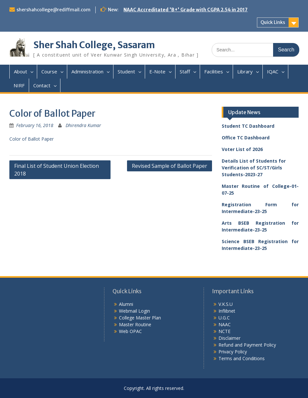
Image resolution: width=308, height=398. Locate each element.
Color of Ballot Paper (31, 139)
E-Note (157, 71)
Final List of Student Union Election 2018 (56, 169)
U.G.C (224, 318)
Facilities (213, 71)
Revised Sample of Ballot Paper (169, 165)
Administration (87, 71)
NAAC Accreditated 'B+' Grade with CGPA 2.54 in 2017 (185, 10)
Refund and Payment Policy (247, 345)
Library (245, 71)
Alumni (126, 304)
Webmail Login (134, 311)
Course (49, 71)
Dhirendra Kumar (83, 125)
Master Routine (135, 324)
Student (126, 71)
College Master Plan (140, 318)
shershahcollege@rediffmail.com (53, 10)
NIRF (19, 85)
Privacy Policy (232, 352)
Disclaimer (229, 338)
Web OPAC (130, 331)
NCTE (224, 331)
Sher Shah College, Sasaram (94, 45)
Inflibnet (226, 311)
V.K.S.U (225, 304)
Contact (41, 85)
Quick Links (272, 22)
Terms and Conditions (241, 358)
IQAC (272, 71)
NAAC (224, 324)
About (20, 71)
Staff (185, 71)
